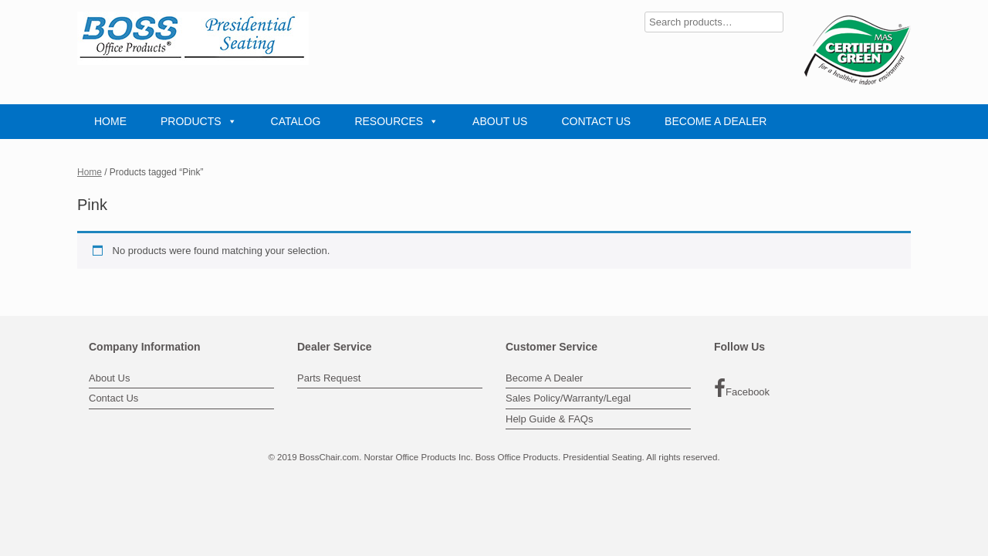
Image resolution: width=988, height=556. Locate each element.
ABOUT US (499, 121)
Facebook (742, 388)
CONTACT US (596, 121)
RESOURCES (396, 121)
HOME (110, 121)
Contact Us (113, 398)
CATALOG (296, 121)
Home (89, 172)
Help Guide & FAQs (549, 419)
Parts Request (328, 378)
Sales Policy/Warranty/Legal (568, 398)
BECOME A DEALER (715, 121)
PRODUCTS (199, 121)
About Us (109, 378)
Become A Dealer (544, 378)
